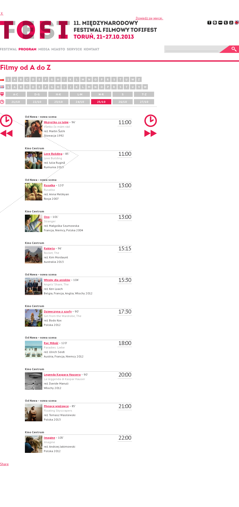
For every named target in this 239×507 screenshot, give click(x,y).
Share (4, 464)
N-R (101, 94)
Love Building (53, 154)
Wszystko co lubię (56, 122)
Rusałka (49, 185)
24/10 (80, 102)
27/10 (144, 102)
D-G (37, 94)
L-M (79, 94)
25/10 (101, 102)
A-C (15, 94)
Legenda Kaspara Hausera (62, 374)
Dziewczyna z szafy (58, 311)
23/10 (58, 102)
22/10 (37, 102)
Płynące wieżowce (56, 406)
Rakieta (49, 248)
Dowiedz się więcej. (149, 18)
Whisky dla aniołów (57, 280)
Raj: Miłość (51, 343)
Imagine (49, 437)
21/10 (15, 102)
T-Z (144, 94)
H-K (58, 94)
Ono (47, 217)
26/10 (123, 102)
